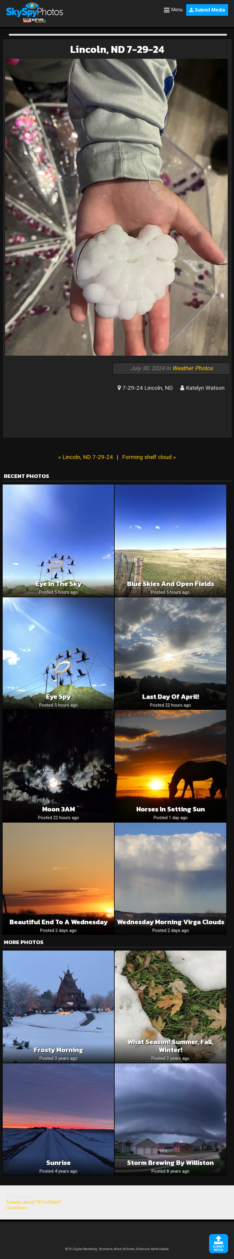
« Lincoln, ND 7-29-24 (85, 457)
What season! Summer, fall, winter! (170, 1046)
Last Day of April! (170, 697)
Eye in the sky (58, 584)
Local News (16, 1207)
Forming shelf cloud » (149, 457)
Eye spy (58, 697)
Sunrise (58, 1163)
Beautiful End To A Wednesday (58, 922)
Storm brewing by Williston (170, 1163)
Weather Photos (192, 368)
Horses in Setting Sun (170, 809)
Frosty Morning (58, 1050)
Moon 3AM (58, 809)
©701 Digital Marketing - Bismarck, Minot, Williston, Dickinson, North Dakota (117, 1249)
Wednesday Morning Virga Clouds (170, 922)
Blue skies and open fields (170, 584)
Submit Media (207, 10)
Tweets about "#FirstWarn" (33, 1202)
